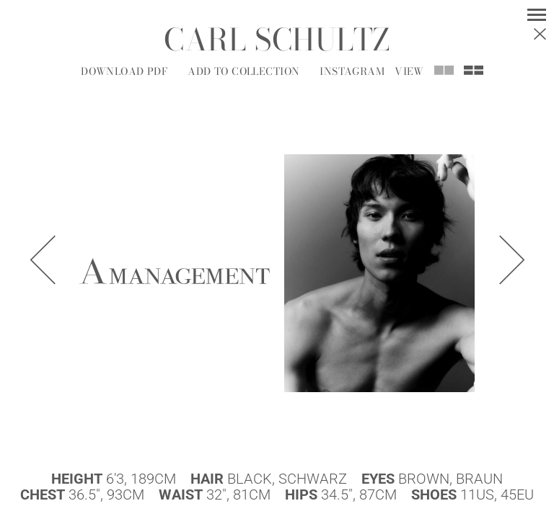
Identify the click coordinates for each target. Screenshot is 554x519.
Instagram (352, 71)
